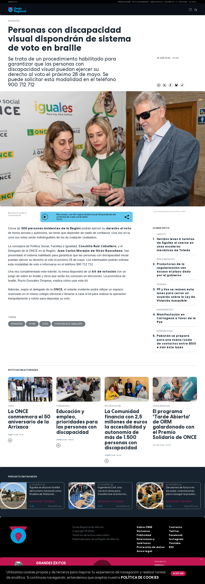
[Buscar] (194, 9)
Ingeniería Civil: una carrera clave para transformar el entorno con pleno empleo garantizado (112, 491)
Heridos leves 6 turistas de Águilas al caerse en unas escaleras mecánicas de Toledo (175, 244)
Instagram (176, 539)
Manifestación (165, 309)
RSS (171, 547)
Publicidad (144, 535)
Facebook (176, 535)
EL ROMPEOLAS (37, 484)
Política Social (113, 406)
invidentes (13, 20)
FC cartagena (182, 2)
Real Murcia (169, 2)
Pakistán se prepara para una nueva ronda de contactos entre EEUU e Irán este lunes (176, 341)
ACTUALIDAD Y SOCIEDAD (42, 501)
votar (32, 323)
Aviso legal (144, 551)
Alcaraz (192, 2)
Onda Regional (161, 406)
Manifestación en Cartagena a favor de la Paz (176, 318)
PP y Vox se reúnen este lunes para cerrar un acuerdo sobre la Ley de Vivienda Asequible (176, 294)
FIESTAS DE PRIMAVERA (140, 2)
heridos (161, 234)
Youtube (175, 543)
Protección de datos (151, 547)
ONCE (45, 323)
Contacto (175, 527)
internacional (165, 331)
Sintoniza (143, 531)
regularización (166, 259)
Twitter (174, 531)
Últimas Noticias (156, 2)
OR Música (160, 565)
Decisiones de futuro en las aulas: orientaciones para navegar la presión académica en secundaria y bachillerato (182, 491)
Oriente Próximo (124, 2)
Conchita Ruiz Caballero (68, 323)
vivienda (161, 284)
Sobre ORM (144, 527)
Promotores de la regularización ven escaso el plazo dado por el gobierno (174, 269)
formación (62, 406)
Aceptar (178, 573)
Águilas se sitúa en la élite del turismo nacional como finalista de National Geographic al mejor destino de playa (45, 491)
